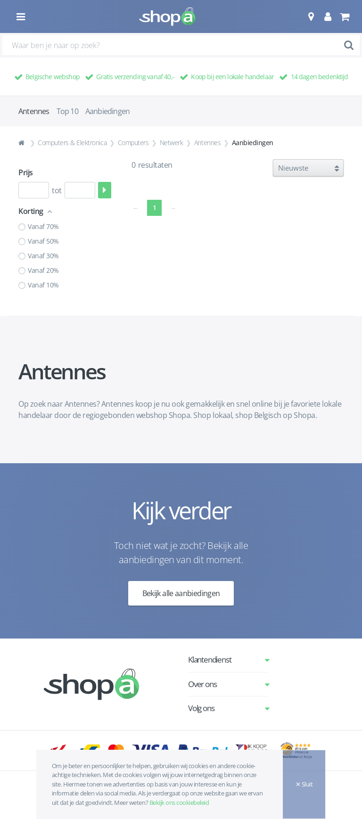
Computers (133, 142)
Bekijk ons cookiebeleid (179, 802)
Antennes (207, 142)
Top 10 (67, 111)
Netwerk (171, 142)
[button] (310, 16)
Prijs (25, 172)
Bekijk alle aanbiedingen (181, 593)
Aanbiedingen (107, 111)
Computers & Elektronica (72, 142)
